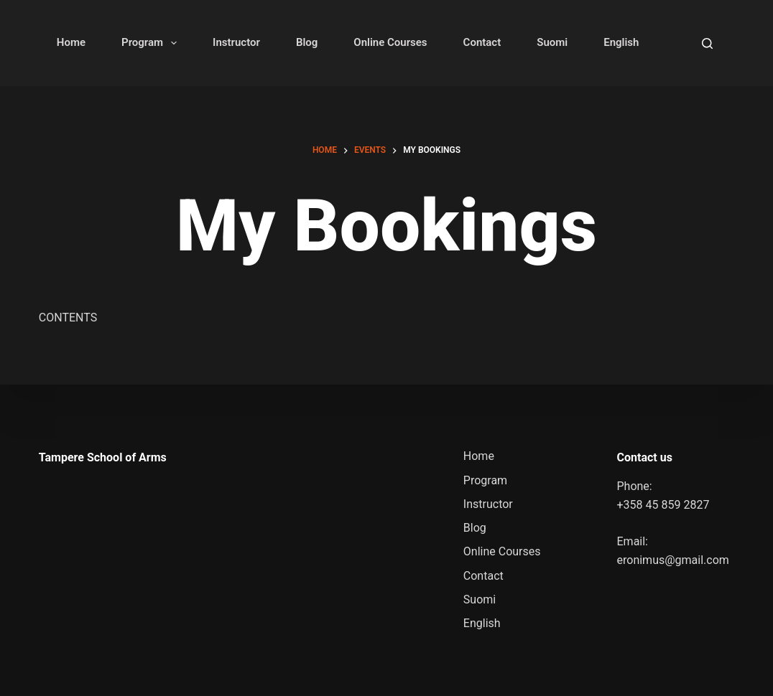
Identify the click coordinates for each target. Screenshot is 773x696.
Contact (482, 42)
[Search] (707, 43)
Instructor (236, 42)
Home (71, 42)
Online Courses (390, 42)
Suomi (552, 42)
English (621, 42)
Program (151, 43)
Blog (307, 42)
